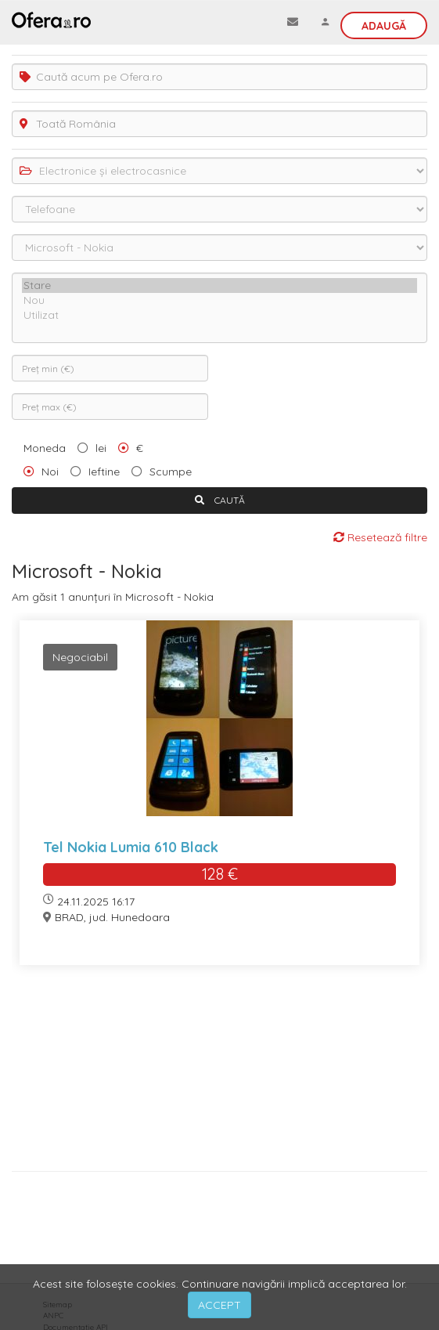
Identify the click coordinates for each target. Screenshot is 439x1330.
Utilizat (219, 315)
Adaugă (384, 26)
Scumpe (170, 471)
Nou (219, 300)
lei (100, 448)
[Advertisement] (219, 1073)
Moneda (44, 448)
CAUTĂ (220, 500)
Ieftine (104, 471)
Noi (50, 471)
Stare (219, 285)
